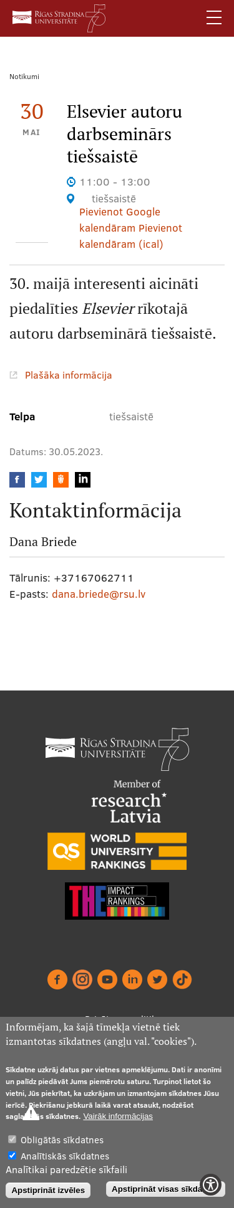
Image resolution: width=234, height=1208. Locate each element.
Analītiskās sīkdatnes (65, 1156)
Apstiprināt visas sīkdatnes (166, 1189)
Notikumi (24, 76)
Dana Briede (43, 542)
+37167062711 (94, 577)
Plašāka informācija (68, 375)
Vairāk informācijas (118, 1116)
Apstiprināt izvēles (48, 1190)
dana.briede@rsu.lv (98, 594)
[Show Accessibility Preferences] (211, 1185)
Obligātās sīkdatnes (62, 1139)
